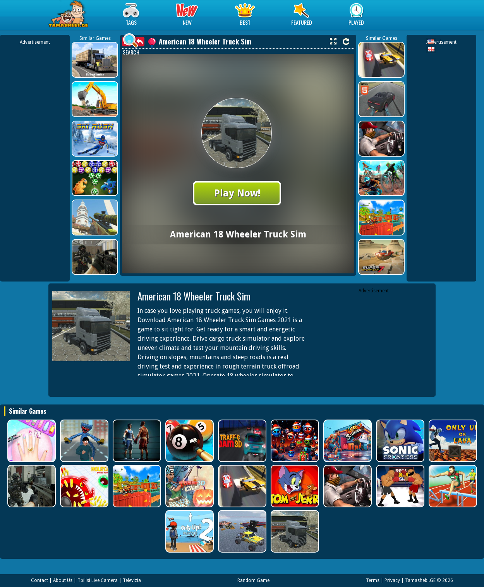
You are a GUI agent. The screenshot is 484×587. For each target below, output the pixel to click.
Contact (39, 580)
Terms (372, 580)
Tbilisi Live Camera (97, 580)
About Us (62, 580)
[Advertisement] (35, 162)
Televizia (132, 580)
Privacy (392, 580)
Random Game (253, 580)
